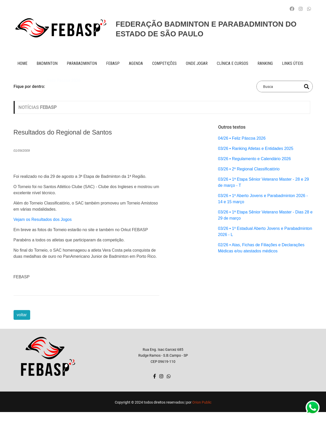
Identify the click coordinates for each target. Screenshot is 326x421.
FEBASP (113, 63)
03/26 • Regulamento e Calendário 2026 (254, 159)
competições (164, 63)
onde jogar (197, 63)
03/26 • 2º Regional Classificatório (249, 169)
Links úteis (292, 63)
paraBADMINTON (82, 63)
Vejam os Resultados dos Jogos (43, 219)
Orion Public (201, 402)
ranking (265, 63)
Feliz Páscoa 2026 (64, 86)
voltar (22, 315)
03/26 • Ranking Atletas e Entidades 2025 (256, 148)
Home (22, 63)
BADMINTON (47, 63)
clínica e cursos (232, 63)
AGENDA (136, 63)
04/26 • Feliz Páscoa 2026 (242, 138)
